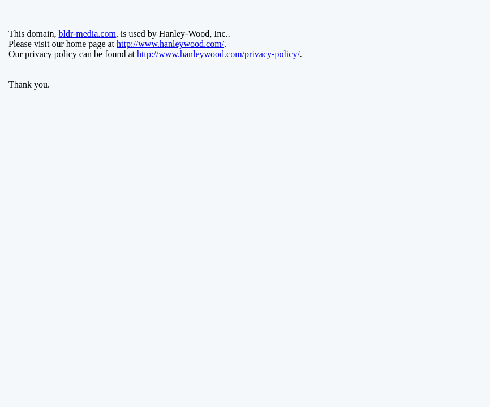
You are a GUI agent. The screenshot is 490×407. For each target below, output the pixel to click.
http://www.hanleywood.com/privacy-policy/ (218, 54)
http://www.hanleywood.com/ (170, 44)
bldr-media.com (86, 33)
